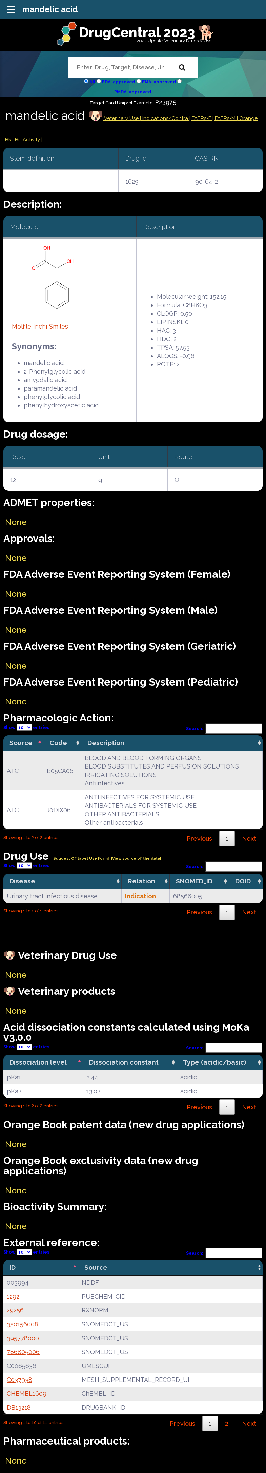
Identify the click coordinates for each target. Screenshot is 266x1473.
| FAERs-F (200, 118)
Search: (224, 728)
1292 (13, 1296)
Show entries (26, 727)
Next (249, 838)
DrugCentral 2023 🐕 (147, 32)
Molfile (21, 326)
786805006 (23, 1351)
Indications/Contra (165, 118)
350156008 (22, 1324)
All (92, 81)
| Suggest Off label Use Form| (80, 858)
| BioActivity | (27, 139)
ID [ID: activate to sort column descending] (12, 1267)
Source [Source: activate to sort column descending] (21, 742)
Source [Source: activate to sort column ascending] (95, 1267)
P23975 (165, 102)
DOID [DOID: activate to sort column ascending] (243, 881)
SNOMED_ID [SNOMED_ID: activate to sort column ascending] (194, 881)
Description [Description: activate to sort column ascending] (105, 742)
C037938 (19, 1379)
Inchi (40, 326)
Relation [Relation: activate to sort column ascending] (141, 881)
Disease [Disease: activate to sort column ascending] (22, 881)
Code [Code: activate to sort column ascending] (58, 742)
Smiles (58, 326)
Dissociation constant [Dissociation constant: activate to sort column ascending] (124, 1062)
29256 (15, 1310)
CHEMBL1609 (26, 1393)
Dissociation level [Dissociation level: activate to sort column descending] (38, 1062)
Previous (199, 838)
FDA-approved (118, 81)
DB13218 (19, 1407)
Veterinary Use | (122, 118)
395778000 (23, 1338)
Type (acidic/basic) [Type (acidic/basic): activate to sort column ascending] (214, 1062)
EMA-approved (159, 81)
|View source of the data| (136, 858)
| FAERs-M (224, 118)
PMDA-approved (132, 91)
